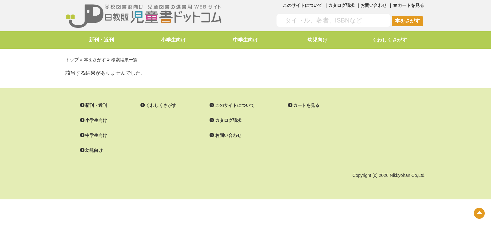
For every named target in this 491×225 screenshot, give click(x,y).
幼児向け (318, 39)
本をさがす (407, 20)
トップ (72, 59)
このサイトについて (302, 5)
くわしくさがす (389, 39)
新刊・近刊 (101, 39)
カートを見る (306, 105)
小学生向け (173, 39)
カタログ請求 (341, 5)
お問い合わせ (373, 5)
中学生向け (245, 39)
